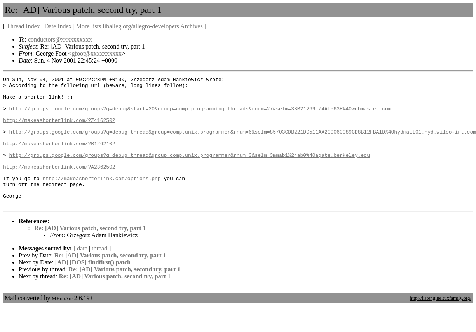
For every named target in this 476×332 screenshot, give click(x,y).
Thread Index (23, 26)
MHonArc (62, 324)
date (82, 274)
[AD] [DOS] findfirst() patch (93, 288)
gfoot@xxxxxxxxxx (97, 53)
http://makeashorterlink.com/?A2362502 (59, 185)
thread (99, 274)
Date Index (58, 26)
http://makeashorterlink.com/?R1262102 (59, 157)
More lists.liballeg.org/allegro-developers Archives (139, 26)
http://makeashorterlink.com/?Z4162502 (59, 129)
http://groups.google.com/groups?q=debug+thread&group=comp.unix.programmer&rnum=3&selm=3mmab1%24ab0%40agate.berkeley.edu (189, 171)
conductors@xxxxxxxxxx (60, 39)
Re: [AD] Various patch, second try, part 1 (90, 253)
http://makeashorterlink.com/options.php (101, 199)
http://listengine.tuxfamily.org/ (440, 324)
